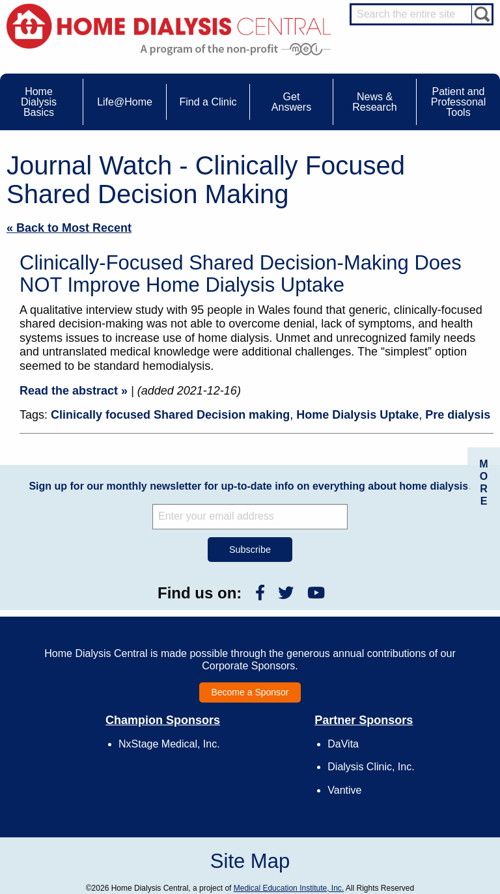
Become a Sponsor (249, 692)
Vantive (344, 790)
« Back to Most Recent (69, 227)
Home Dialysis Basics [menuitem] (39, 102)
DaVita (343, 743)
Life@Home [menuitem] (124, 101)
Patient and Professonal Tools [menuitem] (458, 102)
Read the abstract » (74, 390)
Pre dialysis (457, 414)
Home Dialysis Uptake (357, 414)
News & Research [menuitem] (374, 102)
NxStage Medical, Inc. (169, 743)
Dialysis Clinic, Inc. (370, 766)
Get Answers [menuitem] (291, 102)
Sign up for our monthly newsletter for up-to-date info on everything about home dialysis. (250, 486)
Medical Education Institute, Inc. (289, 888)
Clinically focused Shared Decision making (170, 414)
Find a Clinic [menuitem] (207, 101)
